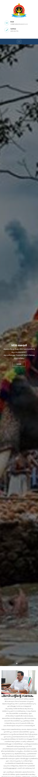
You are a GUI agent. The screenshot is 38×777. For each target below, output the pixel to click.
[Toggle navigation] (19, 41)
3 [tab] (21, 663)
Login (19, 364)
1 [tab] (17, 663)
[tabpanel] (19, 355)
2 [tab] (19, 663)
